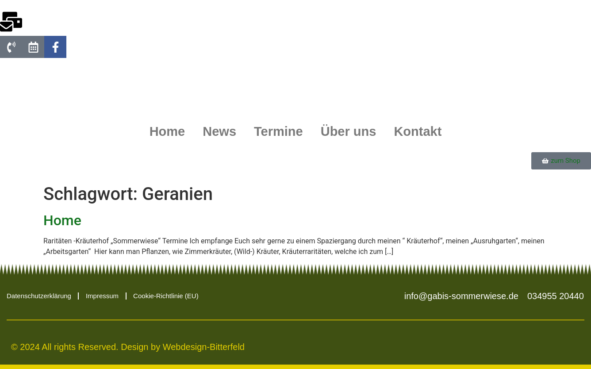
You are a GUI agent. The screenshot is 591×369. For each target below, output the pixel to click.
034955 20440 (555, 296)
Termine (278, 131)
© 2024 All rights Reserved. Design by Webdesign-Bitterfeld (128, 347)
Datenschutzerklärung (39, 296)
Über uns (348, 131)
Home (167, 131)
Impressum (102, 296)
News (219, 131)
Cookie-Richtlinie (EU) (166, 296)
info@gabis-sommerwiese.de (461, 296)
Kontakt (417, 131)
